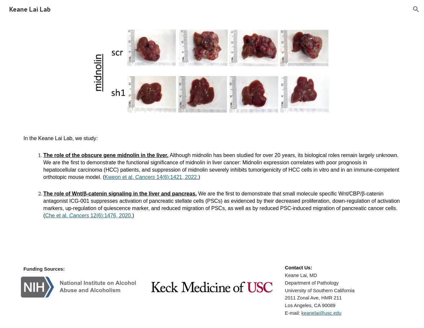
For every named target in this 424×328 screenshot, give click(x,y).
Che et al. (57, 215)
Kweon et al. (120, 177)
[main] (212, 177)
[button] (416, 9)
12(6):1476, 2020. (110, 215)
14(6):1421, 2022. (176, 177)
